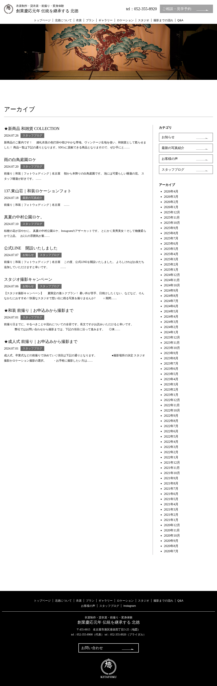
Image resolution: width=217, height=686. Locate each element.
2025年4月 (171, 254)
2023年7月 (171, 363)
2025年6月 (171, 243)
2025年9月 (171, 228)
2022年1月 (171, 457)
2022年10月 (172, 410)
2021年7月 (171, 488)
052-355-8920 (118, 634)
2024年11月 (172, 280)
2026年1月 (171, 207)
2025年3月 (171, 259)
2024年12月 (172, 275)
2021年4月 (171, 504)
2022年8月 (171, 421)
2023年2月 (171, 389)
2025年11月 (172, 217)
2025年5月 (171, 248)
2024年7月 (171, 301)
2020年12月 (172, 525)
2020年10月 (172, 535)
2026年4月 (171, 191)
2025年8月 (171, 233)
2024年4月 (171, 316)
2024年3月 (171, 321)
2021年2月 (171, 514)
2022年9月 (171, 415)
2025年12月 (172, 212)
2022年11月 (172, 405)
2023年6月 (171, 368)
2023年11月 (172, 342)
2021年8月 (171, 483)
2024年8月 (171, 295)
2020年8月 (171, 546)
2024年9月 (171, 290)
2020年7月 (171, 551)
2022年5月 (171, 436)
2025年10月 (172, 222)
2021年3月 (171, 509)
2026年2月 (171, 202)
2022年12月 (172, 400)
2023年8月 (171, 358)
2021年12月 (172, 462)
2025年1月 (171, 269)
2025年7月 (171, 238)
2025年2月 (171, 264)
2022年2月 (171, 452)
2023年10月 (172, 348)
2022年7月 (171, 426)
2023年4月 (171, 379)
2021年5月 (171, 499)
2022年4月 (171, 441)
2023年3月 (171, 384)
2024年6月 (171, 306)
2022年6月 (171, 431)
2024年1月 (171, 332)
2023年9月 (171, 353)
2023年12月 (172, 337)
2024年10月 (172, 285)
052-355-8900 (85, 634)
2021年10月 (172, 473)
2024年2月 (171, 327)
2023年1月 (171, 394)
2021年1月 (171, 520)
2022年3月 (171, 447)
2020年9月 (171, 540)
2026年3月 (171, 196)
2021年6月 (171, 494)
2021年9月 (171, 478)
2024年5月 (171, 311)
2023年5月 (171, 374)
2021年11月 (172, 467)
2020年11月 (172, 530)
